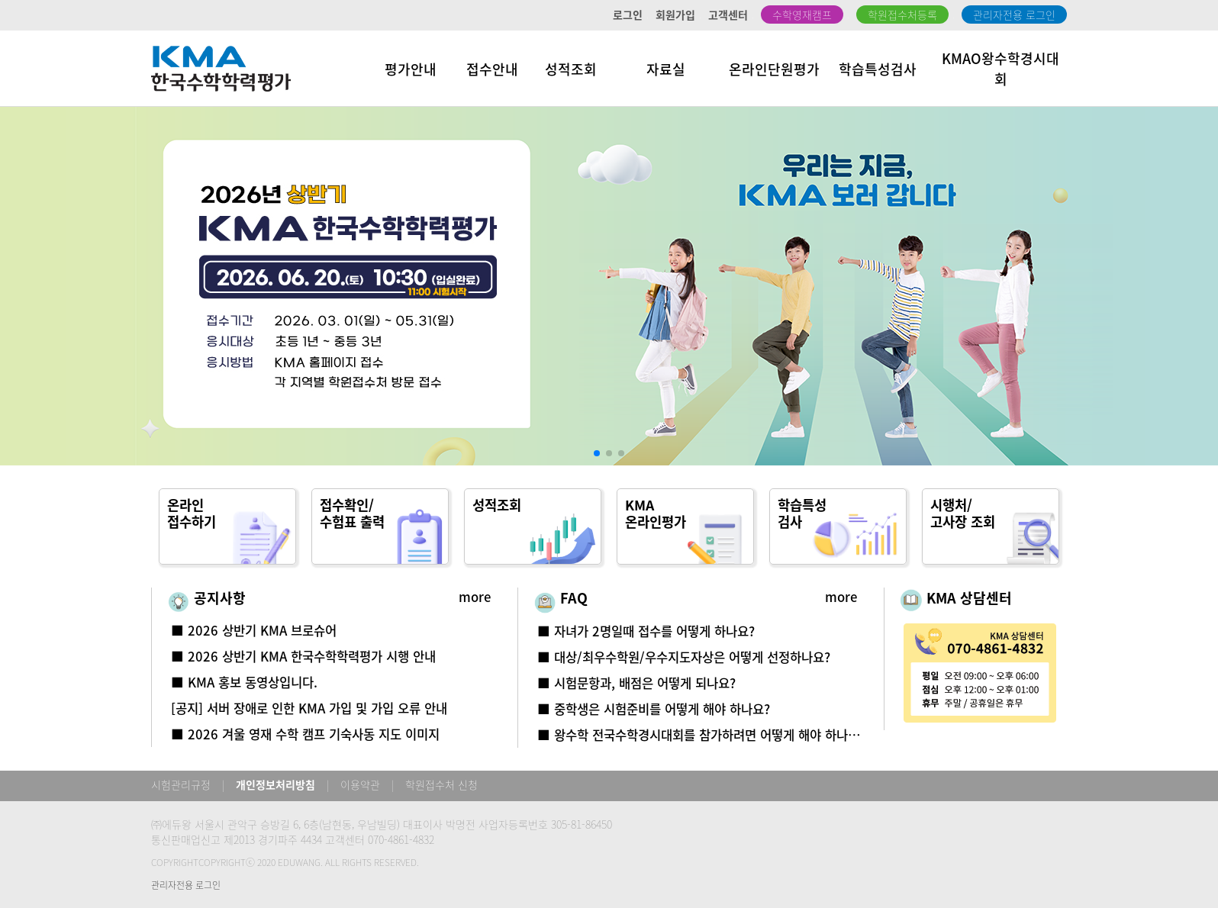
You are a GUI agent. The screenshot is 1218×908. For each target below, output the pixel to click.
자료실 (665, 69)
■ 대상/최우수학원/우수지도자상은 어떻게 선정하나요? (683, 657)
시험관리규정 (181, 784)
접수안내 (492, 69)
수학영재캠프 (802, 14)
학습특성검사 (878, 69)
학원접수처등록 (902, 14)
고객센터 (728, 14)
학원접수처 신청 (441, 784)
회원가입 (675, 14)
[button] (597, 453)
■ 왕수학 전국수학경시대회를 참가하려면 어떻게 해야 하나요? (701, 735)
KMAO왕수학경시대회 (1000, 68)
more (475, 597)
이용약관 (360, 784)
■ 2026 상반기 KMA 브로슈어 (254, 630)
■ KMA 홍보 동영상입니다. (244, 682)
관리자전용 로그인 (1014, 14)
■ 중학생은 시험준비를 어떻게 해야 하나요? (653, 709)
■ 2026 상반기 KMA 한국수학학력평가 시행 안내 (303, 656)
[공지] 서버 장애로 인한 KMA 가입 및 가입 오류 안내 (309, 708)
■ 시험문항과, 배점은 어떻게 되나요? (636, 683)
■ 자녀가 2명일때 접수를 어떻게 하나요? (646, 631)
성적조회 (571, 69)
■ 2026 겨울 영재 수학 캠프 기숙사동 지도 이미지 (305, 734)
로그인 (628, 14)
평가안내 (411, 69)
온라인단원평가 (774, 69)
